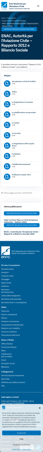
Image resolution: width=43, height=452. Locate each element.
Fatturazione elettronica (10, 335)
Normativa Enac (7, 292)
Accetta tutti (21, 433)
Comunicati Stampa (8, 347)
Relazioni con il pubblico (10, 328)
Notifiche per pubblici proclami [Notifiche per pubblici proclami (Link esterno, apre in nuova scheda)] (13, 382)
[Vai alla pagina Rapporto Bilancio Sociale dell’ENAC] (14, 21)
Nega (21, 439)
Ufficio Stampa (7, 344)
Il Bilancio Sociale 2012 (21, 175)
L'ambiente (16, 154)
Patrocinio (5, 311)
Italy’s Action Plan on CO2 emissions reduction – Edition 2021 (21, 221)
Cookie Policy (16, 449)
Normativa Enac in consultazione (14, 302)
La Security (16, 133)
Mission (4, 318)
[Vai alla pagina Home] (3, 18)
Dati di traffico (6, 357)
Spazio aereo (6, 283)
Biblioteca (5, 367)
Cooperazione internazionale (12, 325)
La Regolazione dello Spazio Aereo (23, 144)
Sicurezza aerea (7, 269)
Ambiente (5, 286)
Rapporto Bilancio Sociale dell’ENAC (19, 29)
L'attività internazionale (21, 164)
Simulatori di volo (8, 363)
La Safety (15, 123)
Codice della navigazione (10, 296)
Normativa (5, 290)
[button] (40, 408)
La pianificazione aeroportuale (24, 112)
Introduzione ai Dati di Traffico (24, 81)
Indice (14, 92)
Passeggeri (5, 279)
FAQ (3, 386)
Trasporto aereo (7, 276)
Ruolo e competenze (9, 314)
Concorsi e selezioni (9, 332)
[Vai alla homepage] (18, 6)
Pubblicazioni (6, 354)
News (3, 350)
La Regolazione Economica (22, 102)
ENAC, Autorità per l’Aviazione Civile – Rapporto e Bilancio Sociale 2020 (21, 233)
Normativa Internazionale (11, 299)
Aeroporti (5, 272)
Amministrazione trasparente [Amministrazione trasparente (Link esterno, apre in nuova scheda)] (12, 375)
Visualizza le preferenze (21, 445)
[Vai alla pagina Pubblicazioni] (11, 18)
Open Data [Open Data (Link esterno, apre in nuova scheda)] (5, 379)
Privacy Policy (26, 449)
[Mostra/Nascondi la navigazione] (38, 6)
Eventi (3, 360)
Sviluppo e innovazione (10, 321)
